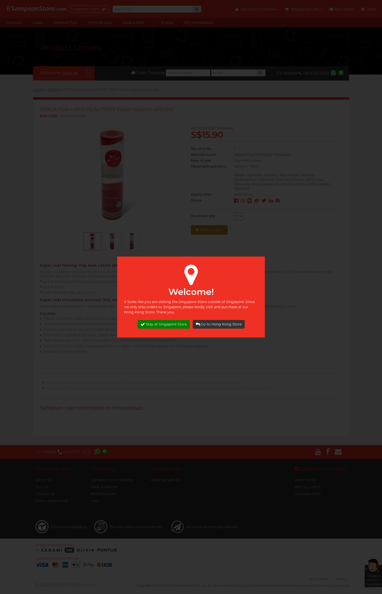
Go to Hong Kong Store (219, 324)
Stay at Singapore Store (164, 324)
